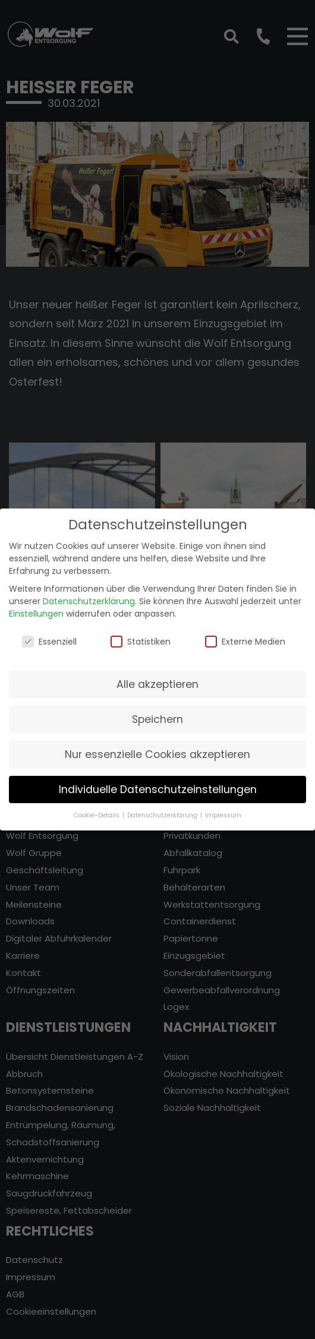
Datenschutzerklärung (89, 595)
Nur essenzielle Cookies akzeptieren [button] (157, 748)
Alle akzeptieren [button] (157, 678)
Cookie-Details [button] (97, 808)
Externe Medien (245, 635)
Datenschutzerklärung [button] (163, 808)
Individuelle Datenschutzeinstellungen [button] (158, 783)
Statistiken (141, 635)
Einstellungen (36, 607)
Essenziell (49, 635)
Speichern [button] (157, 713)
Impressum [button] (223, 808)
